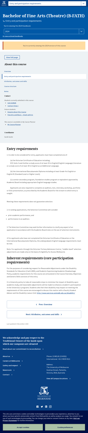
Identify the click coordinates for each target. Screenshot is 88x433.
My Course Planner (14, 125)
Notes (6, 91)
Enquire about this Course (17, 112)
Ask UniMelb (12, 103)
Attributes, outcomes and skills (15, 81)
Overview (7, 71)
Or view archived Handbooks (13, 36)
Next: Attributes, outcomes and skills (42, 314)
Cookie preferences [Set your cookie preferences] (65, 427)
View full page (12, 57)
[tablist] (47, 3)
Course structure (10, 86)
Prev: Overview (45, 304)
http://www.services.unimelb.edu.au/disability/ (56, 293)
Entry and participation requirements (17, 76)
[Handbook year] (44, 31)
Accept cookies (23, 427)
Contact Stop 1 (13, 106)
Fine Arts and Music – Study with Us (20, 115)
